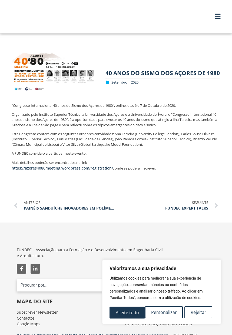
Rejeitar (163, 313)
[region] (161, 292)
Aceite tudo (196, 313)
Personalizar (128, 313)
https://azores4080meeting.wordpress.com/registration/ (62, 168)
